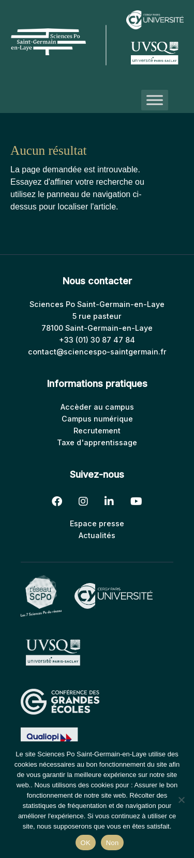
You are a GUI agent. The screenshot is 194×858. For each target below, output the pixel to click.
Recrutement (97, 430)
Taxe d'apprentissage (97, 442)
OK (86, 843)
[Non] (181, 800)
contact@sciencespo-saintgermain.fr (97, 351)
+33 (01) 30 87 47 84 (97, 339)
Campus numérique (97, 418)
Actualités (97, 535)
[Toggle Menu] (154, 100)
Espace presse (97, 523)
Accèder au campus (97, 406)
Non (112, 843)
